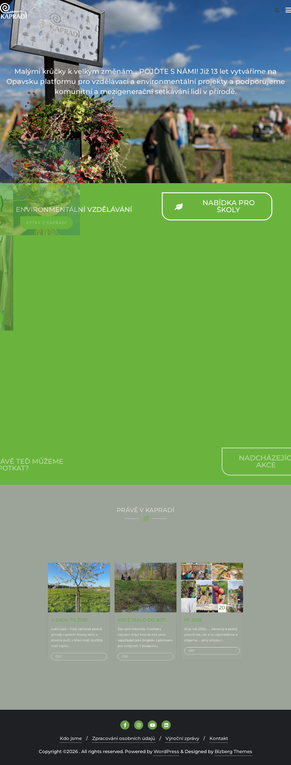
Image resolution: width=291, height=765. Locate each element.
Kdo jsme (71, 738)
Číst (105, 632)
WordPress (166, 751)
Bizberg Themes (233, 751)
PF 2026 (167, 615)
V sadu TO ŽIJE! (110, 615)
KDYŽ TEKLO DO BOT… (144, 615)
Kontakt (218, 738)
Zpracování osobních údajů (123, 738)
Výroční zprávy (182, 738)
